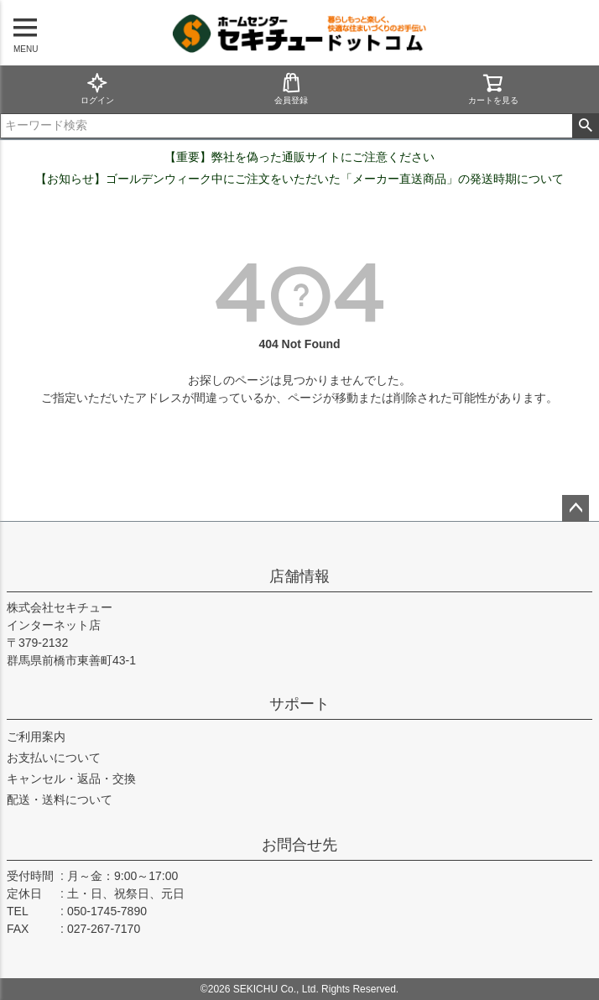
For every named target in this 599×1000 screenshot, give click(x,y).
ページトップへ (575, 508)
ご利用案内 (36, 736)
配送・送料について (59, 799)
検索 (585, 126)
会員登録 (291, 88)
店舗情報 (299, 576)
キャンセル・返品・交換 (71, 778)
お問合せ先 (299, 844)
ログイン (97, 88)
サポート (299, 703)
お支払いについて (54, 757)
